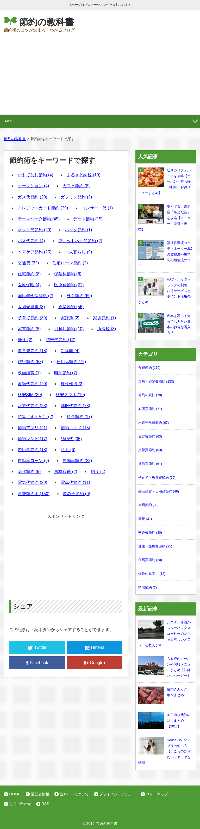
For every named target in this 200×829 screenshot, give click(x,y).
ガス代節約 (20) (32, 197)
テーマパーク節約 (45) (39, 219)
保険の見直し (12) (151, 574)
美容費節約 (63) (150, 436)
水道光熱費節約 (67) (153, 423)
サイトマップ (157, 794)
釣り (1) (98, 471)
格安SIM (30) (30, 394)
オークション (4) (33, 186)
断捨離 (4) (70, 350)
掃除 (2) (25, 340)
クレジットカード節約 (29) (43, 208)
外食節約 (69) (79, 296)
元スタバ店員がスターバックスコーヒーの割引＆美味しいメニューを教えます (164, 633)
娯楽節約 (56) (71, 306)
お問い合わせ (20, 804)
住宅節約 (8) (29, 274)
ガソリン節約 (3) (76, 197)
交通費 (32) (28, 263)
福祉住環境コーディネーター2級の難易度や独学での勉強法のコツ (165, 253)
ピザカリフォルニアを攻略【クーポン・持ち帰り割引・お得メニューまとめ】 (164, 181)
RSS (45, 804)
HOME (14, 794)
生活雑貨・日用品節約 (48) (158, 491)
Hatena (94, 647)
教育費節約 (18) (32, 350)
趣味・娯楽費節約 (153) (156, 381)
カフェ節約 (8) (76, 186)
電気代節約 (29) (32, 482)
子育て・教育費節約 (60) (157, 477)
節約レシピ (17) (32, 439)
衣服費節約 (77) (150, 409)
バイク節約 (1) (78, 230)
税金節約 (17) (79, 416)
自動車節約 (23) (77, 460)
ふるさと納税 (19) (83, 175)
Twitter (37, 647)
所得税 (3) (106, 329)
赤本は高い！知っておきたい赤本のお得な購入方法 (164, 324)
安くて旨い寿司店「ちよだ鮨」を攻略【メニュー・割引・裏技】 (164, 217)
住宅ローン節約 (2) (70, 263)
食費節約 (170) (149, 368)
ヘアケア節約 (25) (34, 252)
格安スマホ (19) (70, 394)
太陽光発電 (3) (31, 306)
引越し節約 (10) (69, 329)
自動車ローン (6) (33, 460)
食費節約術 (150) (33, 493)
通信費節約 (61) (150, 464)
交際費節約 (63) (150, 450)
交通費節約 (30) (150, 532)
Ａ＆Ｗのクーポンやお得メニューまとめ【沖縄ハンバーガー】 (164, 666)
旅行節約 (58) (30, 361)
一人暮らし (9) (78, 252)
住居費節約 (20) (150, 560)
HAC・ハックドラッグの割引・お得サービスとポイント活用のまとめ (164, 290)
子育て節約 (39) (32, 318)
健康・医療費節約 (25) (155, 546)
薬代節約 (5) (29, 471)
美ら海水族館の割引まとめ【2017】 (164, 720)
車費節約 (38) (148, 505)
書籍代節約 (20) (32, 384)
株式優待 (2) (72, 384)
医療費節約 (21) (69, 285)
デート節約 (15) (88, 219)
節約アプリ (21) (32, 428)
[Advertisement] (100, 75)
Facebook (37, 662)
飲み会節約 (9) (76, 493)
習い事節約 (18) (32, 449)
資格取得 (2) (65, 471)
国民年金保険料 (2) (35, 296)
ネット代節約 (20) (34, 230)
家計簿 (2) (70, 318)
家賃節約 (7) (104, 318)
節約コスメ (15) (75, 428)
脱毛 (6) (68, 449)
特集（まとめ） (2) (35, 416)
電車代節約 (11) (75, 482)
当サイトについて (74, 794)
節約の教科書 (46, 22)
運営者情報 (40, 794)
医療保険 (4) (29, 285)
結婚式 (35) (71, 439)
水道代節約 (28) (32, 405)
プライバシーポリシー (117, 794)
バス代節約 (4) (31, 241)
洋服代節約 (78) (75, 405)
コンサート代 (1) (97, 208)
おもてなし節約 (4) (35, 175)
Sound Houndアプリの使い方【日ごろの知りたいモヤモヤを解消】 (164, 751)
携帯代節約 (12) (60, 340)
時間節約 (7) (65, 373)
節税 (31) (145, 519)
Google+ (95, 662)
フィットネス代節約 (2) (80, 241)
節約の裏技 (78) (150, 395)
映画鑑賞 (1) (29, 373)
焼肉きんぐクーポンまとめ (164, 692)
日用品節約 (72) (71, 361)
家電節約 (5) (29, 329)
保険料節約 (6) (67, 274)
